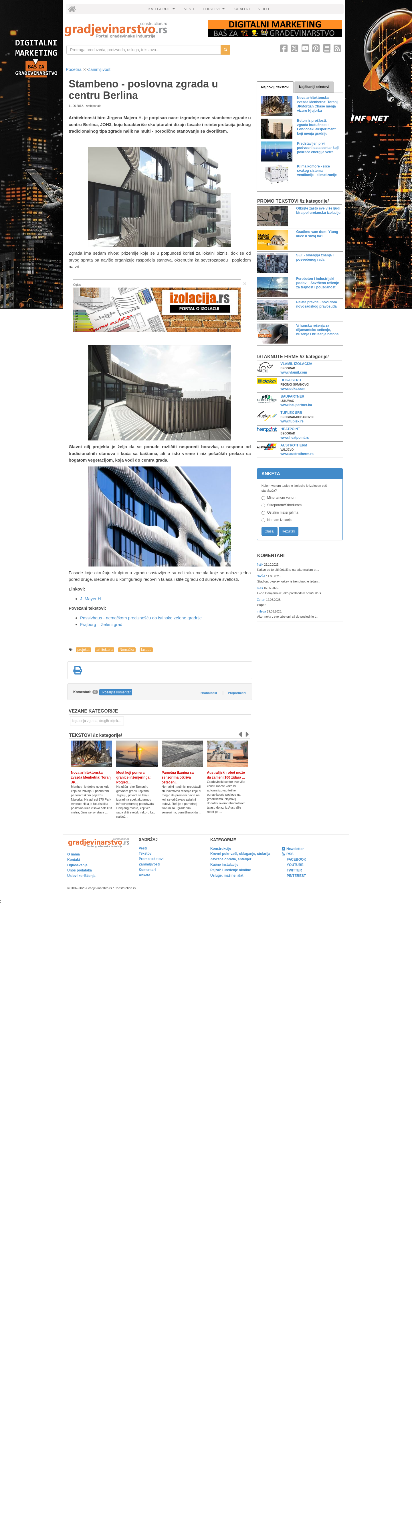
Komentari (271, 555)
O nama (73, 854)
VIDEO (263, 9)
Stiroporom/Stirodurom (284, 505)
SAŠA (261, 576)
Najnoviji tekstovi (275, 87)
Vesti (143, 848)
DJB (260, 588)
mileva (262, 611)
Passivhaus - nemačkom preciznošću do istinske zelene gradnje (141, 617)
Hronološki (209, 693)
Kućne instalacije (224, 865)
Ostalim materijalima (282, 512)
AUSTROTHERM (293, 445)
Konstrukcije (220, 849)
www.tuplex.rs (292, 421)
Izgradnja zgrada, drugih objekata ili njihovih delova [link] (98, 721)
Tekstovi (145, 853)
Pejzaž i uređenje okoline (230, 870)
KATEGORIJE (162, 10)
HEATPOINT (290, 429)
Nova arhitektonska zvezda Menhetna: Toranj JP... (91, 777)
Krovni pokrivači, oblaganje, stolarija (240, 854)
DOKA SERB (290, 380)
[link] (132, 30)
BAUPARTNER (292, 396)
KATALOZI (242, 9)
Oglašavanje (77, 865)
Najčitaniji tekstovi (314, 87)
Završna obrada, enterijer (230, 859)
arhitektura (104, 650)
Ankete (144, 875)
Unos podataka (79, 870)
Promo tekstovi (151, 859)
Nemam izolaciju (279, 520)
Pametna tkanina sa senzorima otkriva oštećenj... (178, 777)
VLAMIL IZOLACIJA (296, 364)
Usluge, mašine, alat (226, 875)
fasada (146, 650)
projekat (83, 650)
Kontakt (73, 860)
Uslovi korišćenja (81, 876)
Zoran (261, 599)
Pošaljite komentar (116, 692)
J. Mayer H (90, 598)
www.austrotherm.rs (297, 454)
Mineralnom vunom (281, 498)
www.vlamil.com (293, 372)
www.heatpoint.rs (294, 438)
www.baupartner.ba (296, 405)
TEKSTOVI (214, 10)
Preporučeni (237, 693)
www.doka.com (292, 389)
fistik (260, 564)
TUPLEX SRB (291, 413)
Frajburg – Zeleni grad (101, 624)
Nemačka (127, 650)
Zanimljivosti (100, 69)
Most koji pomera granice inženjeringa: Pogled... (133, 777)
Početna (74, 69)
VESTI (189, 9)
